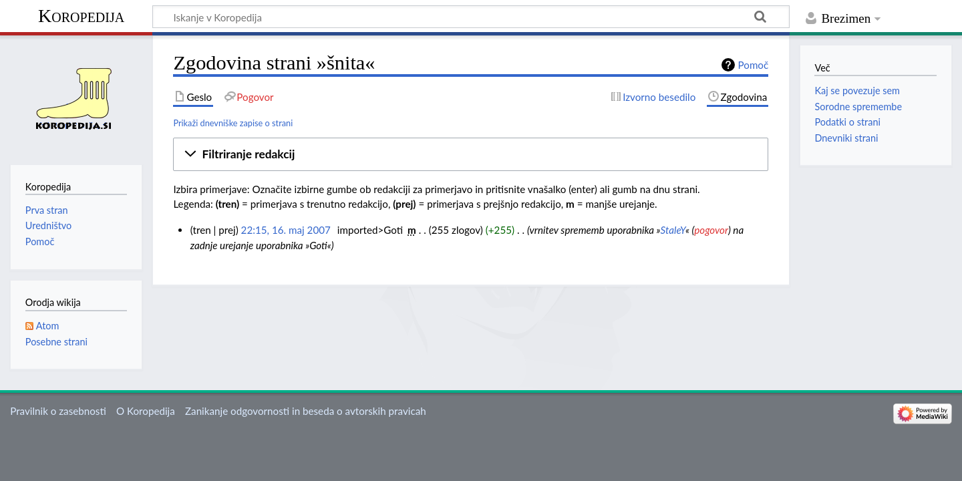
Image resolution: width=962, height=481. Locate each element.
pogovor (711, 230)
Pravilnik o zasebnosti (58, 411)
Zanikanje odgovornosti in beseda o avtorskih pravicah (305, 411)
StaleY (673, 230)
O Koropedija (145, 411)
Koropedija (81, 15)
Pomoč (753, 65)
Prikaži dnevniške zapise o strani (233, 123)
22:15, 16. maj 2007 (286, 230)
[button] (470, 154)
